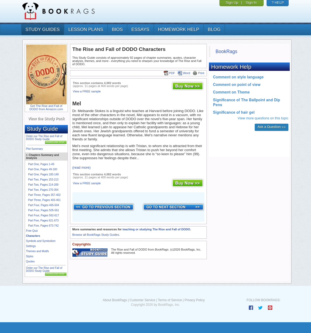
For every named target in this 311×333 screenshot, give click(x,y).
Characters (33, 235)
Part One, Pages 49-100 (42, 169)
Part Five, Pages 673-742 (43, 225)
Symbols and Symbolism (40, 241)
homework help (178, 29)
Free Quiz (32, 230)
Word (184, 73)
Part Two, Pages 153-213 (43, 179)
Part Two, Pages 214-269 (43, 184)
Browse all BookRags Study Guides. (96, 234)
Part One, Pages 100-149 (43, 174)
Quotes (30, 261)
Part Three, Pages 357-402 (44, 194)
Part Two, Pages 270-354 (43, 189)
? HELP (278, 3)
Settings (31, 246)
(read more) (81, 167)
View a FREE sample (87, 91)
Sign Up (232, 3)
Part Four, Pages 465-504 (43, 205)
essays (140, 29)
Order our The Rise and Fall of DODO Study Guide (44, 138)
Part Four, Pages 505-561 (43, 210)
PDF (169, 73)
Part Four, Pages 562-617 (43, 215)
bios (117, 29)
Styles (29, 256)
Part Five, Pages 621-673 (43, 220)
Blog (214, 29)
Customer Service (142, 300)
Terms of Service (170, 300)
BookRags (226, 51)
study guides (43, 29)
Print (198, 73)
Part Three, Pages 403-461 (44, 200)
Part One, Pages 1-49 (41, 164)
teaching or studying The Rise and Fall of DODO (156, 229)
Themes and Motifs (37, 251)
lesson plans (85, 29)
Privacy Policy (194, 300)
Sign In (251, 3)
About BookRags (115, 300)
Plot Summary (34, 148)
